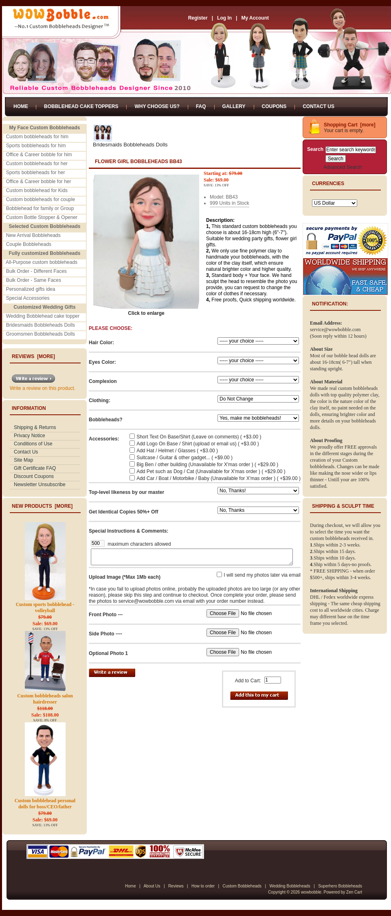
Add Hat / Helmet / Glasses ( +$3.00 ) (177, 451)
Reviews (176, 886)
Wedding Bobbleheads (289, 886)
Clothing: (99, 400)
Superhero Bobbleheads (340, 886)
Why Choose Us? (156, 106)
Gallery (234, 106)
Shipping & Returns (35, 427)
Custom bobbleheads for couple (40, 199)
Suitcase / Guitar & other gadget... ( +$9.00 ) (184, 457)
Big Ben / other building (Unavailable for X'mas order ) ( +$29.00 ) (207, 464)
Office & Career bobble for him (39, 154)
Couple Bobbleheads (28, 244)
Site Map (23, 460)
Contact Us (318, 106)
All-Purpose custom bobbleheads (41, 262)
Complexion (103, 381)
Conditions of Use (33, 444)
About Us (151, 886)
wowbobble (311, 892)
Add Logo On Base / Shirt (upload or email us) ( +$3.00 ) (197, 444)
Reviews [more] (33, 356)
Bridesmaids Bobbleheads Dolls (40, 325)
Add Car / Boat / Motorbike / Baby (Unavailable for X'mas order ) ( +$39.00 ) (218, 478)
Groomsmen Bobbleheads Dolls (40, 334)
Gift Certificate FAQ (35, 468)
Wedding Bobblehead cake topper (43, 316)
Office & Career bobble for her (38, 181)
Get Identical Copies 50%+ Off (123, 512)
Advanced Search (342, 167)
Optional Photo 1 (108, 653)
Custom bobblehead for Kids (37, 190)
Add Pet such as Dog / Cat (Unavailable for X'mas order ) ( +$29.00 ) (210, 471)
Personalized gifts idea (30, 289)
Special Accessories (28, 298)
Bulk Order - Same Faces (33, 280)
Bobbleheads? (106, 420)
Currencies (328, 183)
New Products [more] (42, 506)
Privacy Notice (29, 435)
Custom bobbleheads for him (37, 136)
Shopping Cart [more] (350, 125)
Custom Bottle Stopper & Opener (41, 217)
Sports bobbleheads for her (35, 172)
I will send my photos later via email (262, 575)
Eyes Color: (102, 362)
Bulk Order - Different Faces (36, 271)
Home (20, 106)
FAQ (201, 106)
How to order (203, 886)
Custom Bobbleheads (241, 886)
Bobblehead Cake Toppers (81, 106)
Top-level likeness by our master (126, 492)
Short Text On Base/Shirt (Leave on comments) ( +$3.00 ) (198, 437)
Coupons (274, 106)
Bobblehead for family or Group (40, 208)
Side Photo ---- (105, 634)
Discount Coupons (34, 476)
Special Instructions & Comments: (128, 531)
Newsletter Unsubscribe (40, 484)
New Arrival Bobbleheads (33, 235)
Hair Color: (101, 342)
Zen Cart (354, 892)
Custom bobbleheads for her (37, 163)
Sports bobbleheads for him (36, 145)
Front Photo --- (106, 614)
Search (315, 149)
